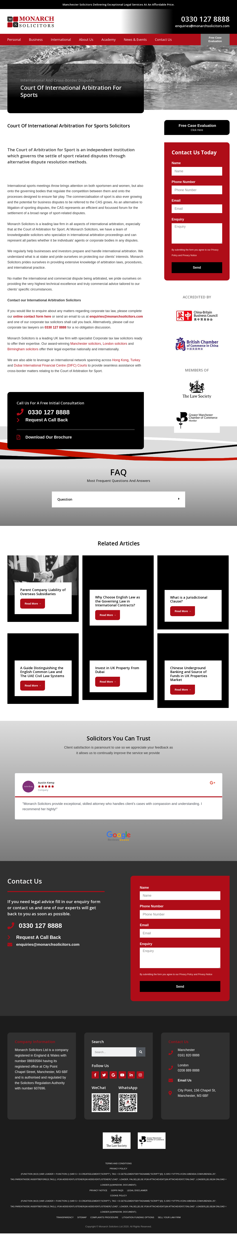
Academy (108, 39)
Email (176, 200)
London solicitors (116, 349)
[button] (118, 505)
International (61, 39)
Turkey (136, 365)
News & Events (135, 39)
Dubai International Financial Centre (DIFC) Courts (51, 371)
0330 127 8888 (205, 19)
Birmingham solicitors (23, 355)
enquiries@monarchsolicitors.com (202, 26)
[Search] (140, 1058)
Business (36, 39)
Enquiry (178, 219)
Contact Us (163, 39)
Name (176, 163)
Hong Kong (120, 365)
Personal (14, 39)
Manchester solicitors (86, 349)
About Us (86, 39)
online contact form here (32, 316)
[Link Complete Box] (43, 594)
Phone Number (183, 182)
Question (64, 505)
